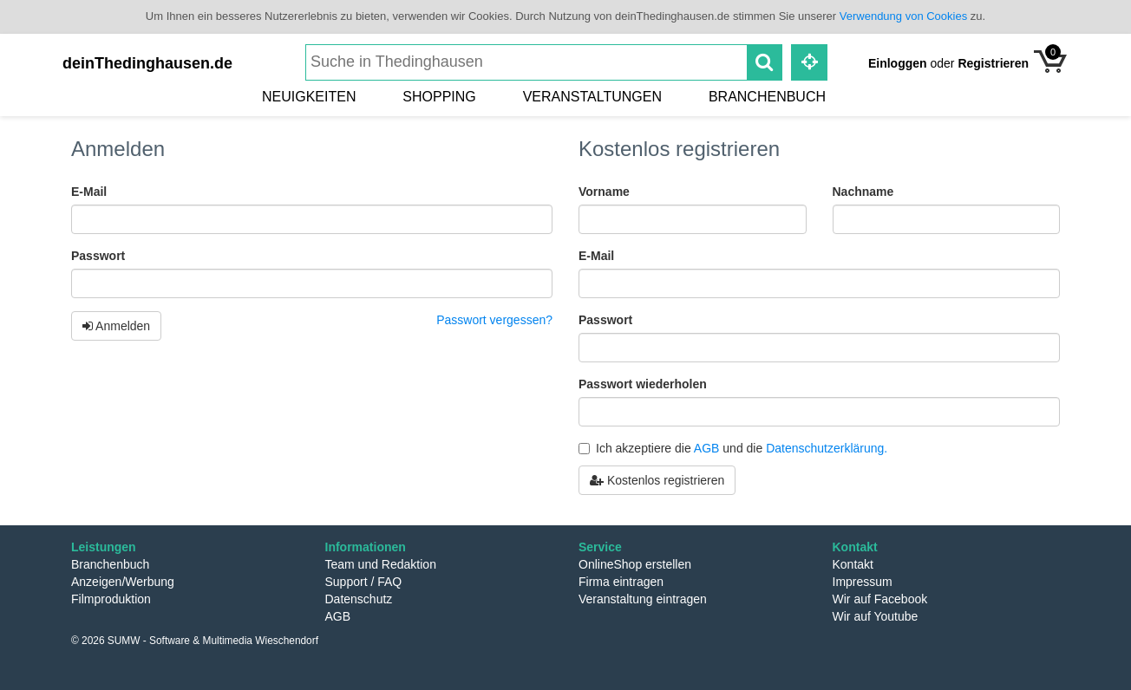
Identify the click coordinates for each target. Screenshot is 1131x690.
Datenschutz (359, 599)
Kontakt (853, 564)
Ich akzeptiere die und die (733, 448)
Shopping (438, 96)
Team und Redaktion (380, 564)
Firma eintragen (621, 582)
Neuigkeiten (309, 96)
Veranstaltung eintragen (643, 599)
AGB (707, 448)
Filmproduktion (111, 599)
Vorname (604, 192)
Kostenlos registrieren (657, 480)
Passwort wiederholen (643, 384)
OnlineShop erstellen (635, 564)
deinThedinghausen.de (147, 63)
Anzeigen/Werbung (122, 582)
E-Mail (89, 192)
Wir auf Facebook (880, 599)
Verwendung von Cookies (903, 16)
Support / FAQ (363, 582)
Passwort (98, 256)
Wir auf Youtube (876, 616)
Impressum (862, 582)
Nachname (863, 192)
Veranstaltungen (592, 96)
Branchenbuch (767, 96)
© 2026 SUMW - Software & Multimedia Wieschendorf (194, 641)
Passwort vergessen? (494, 320)
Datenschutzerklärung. (826, 448)
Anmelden (116, 326)
